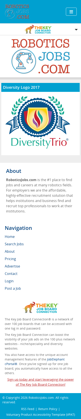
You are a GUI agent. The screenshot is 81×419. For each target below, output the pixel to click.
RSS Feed (27, 409)
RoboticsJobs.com (41, 397)
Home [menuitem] (10, 236)
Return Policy (47, 409)
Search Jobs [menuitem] (14, 244)
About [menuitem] (10, 251)
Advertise (12, 266)
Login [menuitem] (9, 281)
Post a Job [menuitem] (13, 288)
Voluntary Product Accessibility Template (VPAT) (40, 414)
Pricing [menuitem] (10, 258)
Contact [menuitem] (11, 273)
